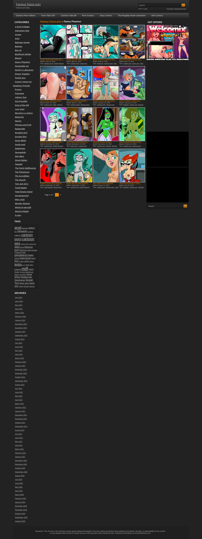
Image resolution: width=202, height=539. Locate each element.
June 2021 (19, 438)
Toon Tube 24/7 (48, 15)
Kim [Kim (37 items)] (16, 261)
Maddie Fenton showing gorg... (104, 101)
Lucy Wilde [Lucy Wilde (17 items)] (26, 265)
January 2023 (20, 366)
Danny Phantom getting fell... (130, 101)
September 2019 (21, 518)
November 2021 (21, 419)
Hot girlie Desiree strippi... (102, 142)
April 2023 (19, 354)
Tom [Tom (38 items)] (16, 283)
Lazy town (20, 109)
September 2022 (21, 381)
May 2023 (18, 351)
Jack (141, 63)
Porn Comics (88, 15)
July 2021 (18, 434)
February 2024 (20, 317)
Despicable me (22, 66)
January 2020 (20, 502)
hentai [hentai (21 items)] (16, 258)
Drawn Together (22, 74)
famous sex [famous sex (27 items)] (25, 250)
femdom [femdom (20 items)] (34, 250)
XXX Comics (157, 15)
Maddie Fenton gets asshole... (51, 183)
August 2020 (19, 476)
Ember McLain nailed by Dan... (51, 142)
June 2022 (19, 392)
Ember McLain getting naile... (77, 60)
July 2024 (18, 298)
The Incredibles (22, 176)
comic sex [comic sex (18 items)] (32, 244)
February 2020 (20, 499)
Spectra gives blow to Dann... (130, 183)
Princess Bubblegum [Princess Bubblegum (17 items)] (27, 272)
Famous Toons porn (28, 4)
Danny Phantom (22, 62)
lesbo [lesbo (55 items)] (18, 264)
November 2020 (21, 464)
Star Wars (19, 156)
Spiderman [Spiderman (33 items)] (26, 277)
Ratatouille (20, 129)
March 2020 (19, 495)
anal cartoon (48, 187)
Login (145, 9)
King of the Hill (22, 105)
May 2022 (18, 396)
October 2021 (20, 423)
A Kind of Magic (22, 27)
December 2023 (21, 324)
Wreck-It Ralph (22, 211)
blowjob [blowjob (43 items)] (22, 231)
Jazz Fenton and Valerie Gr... (77, 142)
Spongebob (20, 152)
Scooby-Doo (21, 137)
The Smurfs (20, 180)
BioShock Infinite (23, 54)
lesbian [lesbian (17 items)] (31, 261)
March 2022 (19, 404)
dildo (54, 105)
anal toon (100, 63)
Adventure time (22, 31)
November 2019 (21, 510)
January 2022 (20, 411)
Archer (18, 35)
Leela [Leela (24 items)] (26, 261)
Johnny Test (20, 97)
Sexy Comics (106, 15)
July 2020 (18, 480)
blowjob (125, 105)
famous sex (110, 105)
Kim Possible (21, 101)
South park (20, 144)
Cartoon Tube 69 (68, 15)
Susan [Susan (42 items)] (29, 280)
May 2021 (18, 442)
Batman (18, 46)
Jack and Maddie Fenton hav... (130, 60)
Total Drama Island (23, 192)
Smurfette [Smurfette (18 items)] (22, 274)
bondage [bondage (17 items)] (30, 232)
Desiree (108, 146)
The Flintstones (22, 172)
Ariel (17, 38)
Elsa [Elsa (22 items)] (22, 247)
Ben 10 (18, 50)
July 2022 (18, 389)
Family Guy (20, 78)
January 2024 (20, 320)
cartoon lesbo (75, 105)
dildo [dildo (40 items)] (17, 247)
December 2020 (21, 461)
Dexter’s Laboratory (24, 70)
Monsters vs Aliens (24, 113)
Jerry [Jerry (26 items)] (33, 258)
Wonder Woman (22, 203)
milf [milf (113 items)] (25, 268)
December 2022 (21, 370)
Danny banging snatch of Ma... (130, 142)
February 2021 (20, 453)
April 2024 (19, 309)
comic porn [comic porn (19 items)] (25, 244)
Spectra (141, 187)
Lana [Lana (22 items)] (21, 261)
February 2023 (20, 362)
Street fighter (21, 160)
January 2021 (20, 457)
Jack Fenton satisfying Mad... (51, 101)
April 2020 (19, 491)
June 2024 (19, 301)
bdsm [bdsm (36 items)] (32, 228)
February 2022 (20, 408)
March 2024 (19, 313)
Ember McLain (59, 63)
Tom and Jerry (21, 184)
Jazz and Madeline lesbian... (77, 101)
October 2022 (20, 377)
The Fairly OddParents (25, 168)
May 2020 (18, 487)
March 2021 (19, 449)
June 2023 (19, 347)
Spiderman (20, 148)
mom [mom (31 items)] (31, 269)
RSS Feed (170, 9)
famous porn (85, 105)
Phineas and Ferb (23, 125)
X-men (18, 215)
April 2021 (19, 445)
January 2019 (20, 521)
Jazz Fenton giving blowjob (103, 183)
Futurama (19, 93)
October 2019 (20, 514)
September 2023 (21, 336)
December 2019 (21, 506)
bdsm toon (74, 146)
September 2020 (21, 472)
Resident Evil (21, 133)
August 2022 (19, 385)
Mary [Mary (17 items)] (32, 265)
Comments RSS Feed (180, 9)
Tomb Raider (21, 188)
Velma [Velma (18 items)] (21, 286)
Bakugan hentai (22, 42)
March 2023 (19, 358)
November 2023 (21, 328)
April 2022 (19, 400)
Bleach (18, 58)
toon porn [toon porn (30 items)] (24, 283)
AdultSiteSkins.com (143, 533)
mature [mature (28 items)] (17, 269)
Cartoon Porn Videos (25, 15)
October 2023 (20, 332)
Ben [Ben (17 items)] (15, 232)
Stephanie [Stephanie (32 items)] (19, 280)
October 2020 (20, 468)
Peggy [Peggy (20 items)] (16, 272)
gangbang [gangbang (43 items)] (20, 255)
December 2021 (21, 415)
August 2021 (19, 430)
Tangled (18, 164)
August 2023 (19, 339)
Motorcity (19, 117)
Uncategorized (21, 196)
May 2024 (18, 305)
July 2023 (18, 343)
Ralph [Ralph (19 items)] (16, 274)
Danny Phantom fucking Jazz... (104, 60)
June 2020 (19, 483)
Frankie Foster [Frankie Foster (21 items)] (20, 253)
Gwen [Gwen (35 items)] (30, 255)
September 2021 (21, 427)
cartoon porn (48, 63)
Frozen (18, 89)
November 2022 (21, 373)
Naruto (18, 121)
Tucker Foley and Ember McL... (52, 60)
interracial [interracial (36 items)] (25, 258)
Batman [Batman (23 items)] (25, 228)
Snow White (20, 141)
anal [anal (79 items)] (17, 228)
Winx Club (20, 200)
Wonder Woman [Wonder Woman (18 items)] (29, 286)
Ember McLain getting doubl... (77, 183)
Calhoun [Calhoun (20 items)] (17, 235)
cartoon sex (127, 63)
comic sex (83, 63)
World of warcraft (23, 207)
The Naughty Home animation (132, 15)
